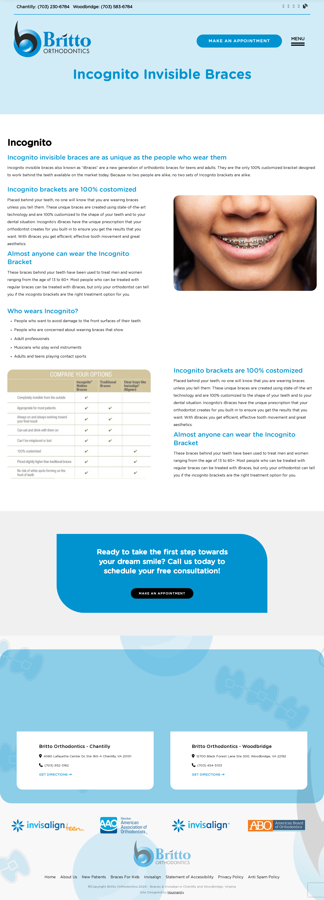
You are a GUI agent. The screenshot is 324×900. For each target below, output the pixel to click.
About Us (68, 877)
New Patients (94, 877)
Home (50, 877)
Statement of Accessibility (189, 877)
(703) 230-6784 (53, 7)
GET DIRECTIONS (55, 774)
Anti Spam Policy (263, 877)
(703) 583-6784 (116, 7)
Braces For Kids (125, 877)
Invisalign (152, 877)
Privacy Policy (230, 877)
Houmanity (176, 892)
